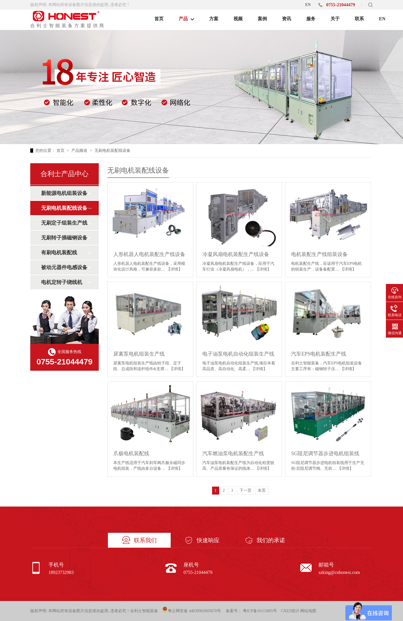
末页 (262, 490)
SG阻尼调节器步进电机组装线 (325, 453)
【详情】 (174, 269)
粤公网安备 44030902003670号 (191, 609)
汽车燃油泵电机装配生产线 (233, 453)
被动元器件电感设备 (64, 267)
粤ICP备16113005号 (260, 611)
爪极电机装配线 (131, 453)
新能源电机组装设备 (64, 193)
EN (308, 5)
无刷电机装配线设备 (112, 150)
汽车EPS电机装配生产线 (318, 354)
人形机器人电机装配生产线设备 (149, 254)
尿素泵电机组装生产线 (139, 354)
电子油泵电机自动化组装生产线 (238, 354)
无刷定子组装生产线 (64, 223)
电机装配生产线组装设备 (319, 254)
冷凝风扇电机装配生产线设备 (235, 254)
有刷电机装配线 (59, 252)
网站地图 (308, 611)
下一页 (245, 490)
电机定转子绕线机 (61, 282)
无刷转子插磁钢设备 (64, 238)
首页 (61, 150)
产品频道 (79, 150)
